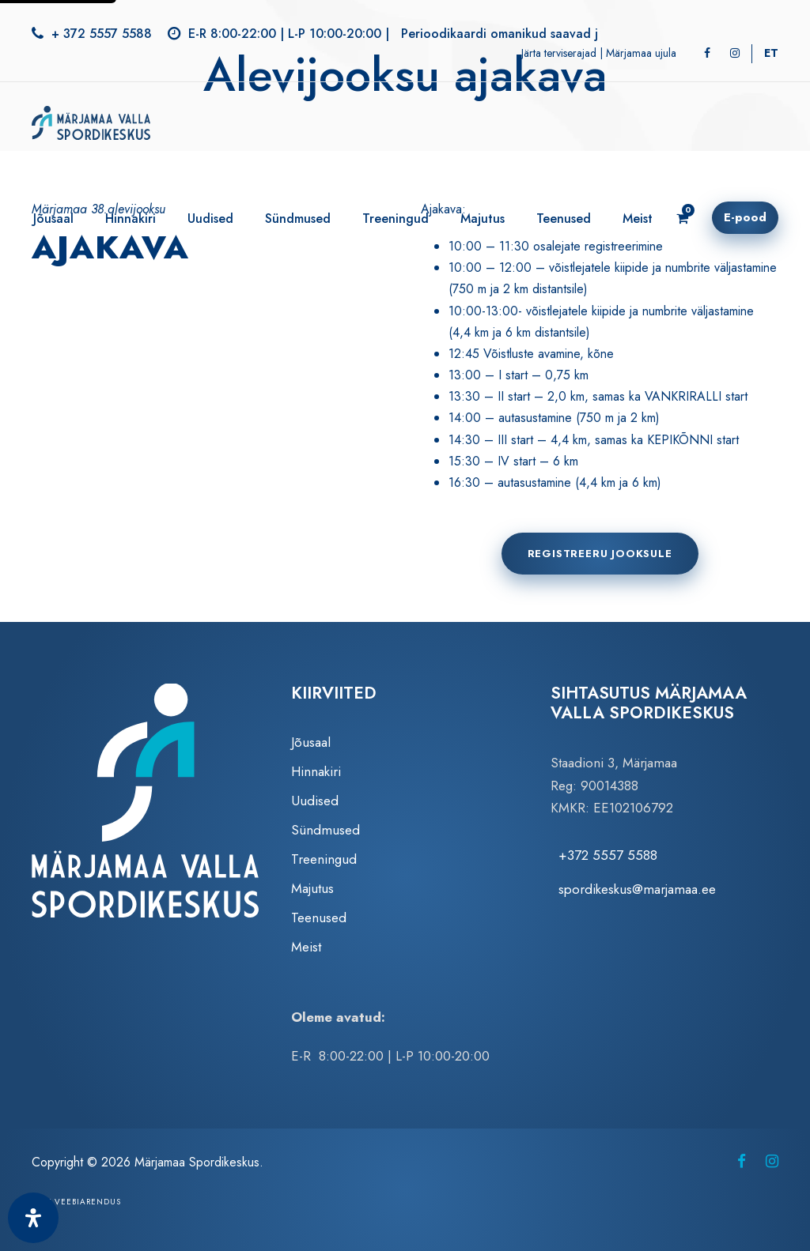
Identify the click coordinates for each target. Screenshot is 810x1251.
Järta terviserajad (558, 53)
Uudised (210, 218)
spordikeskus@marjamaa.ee (637, 889)
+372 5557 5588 (607, 855)
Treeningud (395, 218)
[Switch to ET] (771, 53)
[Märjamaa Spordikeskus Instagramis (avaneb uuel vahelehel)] (772, 1161)
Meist (638, 218)
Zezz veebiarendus (76, 1202)
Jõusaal (53, 218)
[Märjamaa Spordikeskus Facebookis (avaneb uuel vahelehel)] (741, 1161)
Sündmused (298, 218)
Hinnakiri (130, 218)
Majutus (482, 218)
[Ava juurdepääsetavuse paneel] (33, 1218)
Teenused (563, 218)
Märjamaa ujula (641, 53)
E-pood (745, 217)
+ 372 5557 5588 (101, 33)
